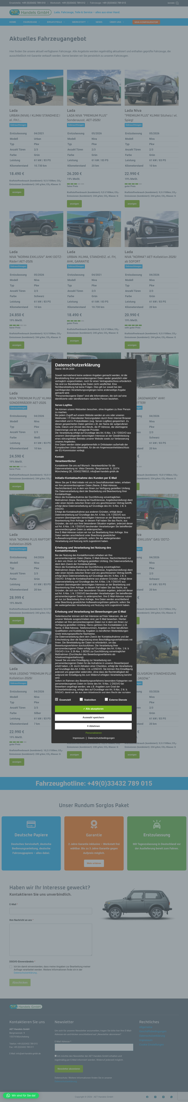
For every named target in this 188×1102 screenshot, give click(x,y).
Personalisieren (94, 733)
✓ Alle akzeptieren (93, 709)
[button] (21, 1095)
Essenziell (63, 699)
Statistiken (88, 699)
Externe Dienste (116, 699)
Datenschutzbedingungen (101, 738)
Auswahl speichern (93, 717)
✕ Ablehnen (93, 726)
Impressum (78, 738)
